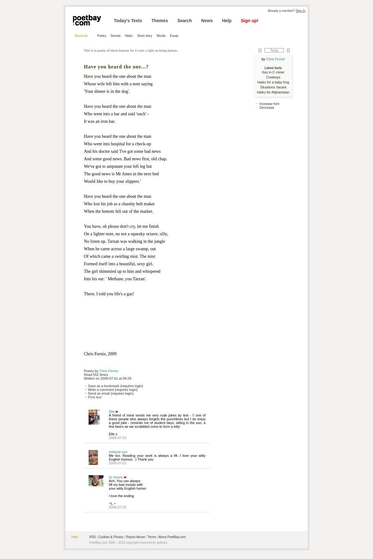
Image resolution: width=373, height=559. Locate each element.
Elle (111, 411)
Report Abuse (135, 537)
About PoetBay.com (172, 537)
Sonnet (115, 35)
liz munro (116, 477)
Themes (160, 20)
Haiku (129, 35)
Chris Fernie (108, 371)
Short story (144, 35)
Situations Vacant (273, 87)
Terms (152, 537)
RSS (92, 537)
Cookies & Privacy (111, 537)
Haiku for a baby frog (273, 82)
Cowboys (273, 77)
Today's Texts (128, 20)
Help (226, 20)
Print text (94, 397)
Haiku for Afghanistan (273, 92)
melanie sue (118, 452)
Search (184, 20)
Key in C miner (273, 72)
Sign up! (249, 20)
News (207, 20)
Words (161, 35)
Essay (174, 35)
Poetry (101, 35)
